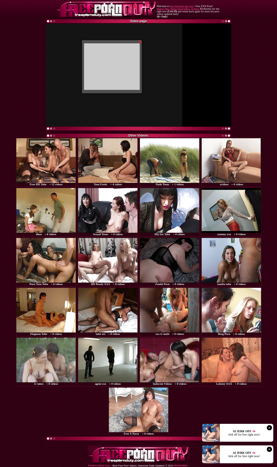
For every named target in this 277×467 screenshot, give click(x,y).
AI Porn (195, 9)
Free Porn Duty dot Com (181, 6)
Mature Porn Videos (180, 9)
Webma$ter (181, 465)
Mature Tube (163, 9)
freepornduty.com (99, 465)
